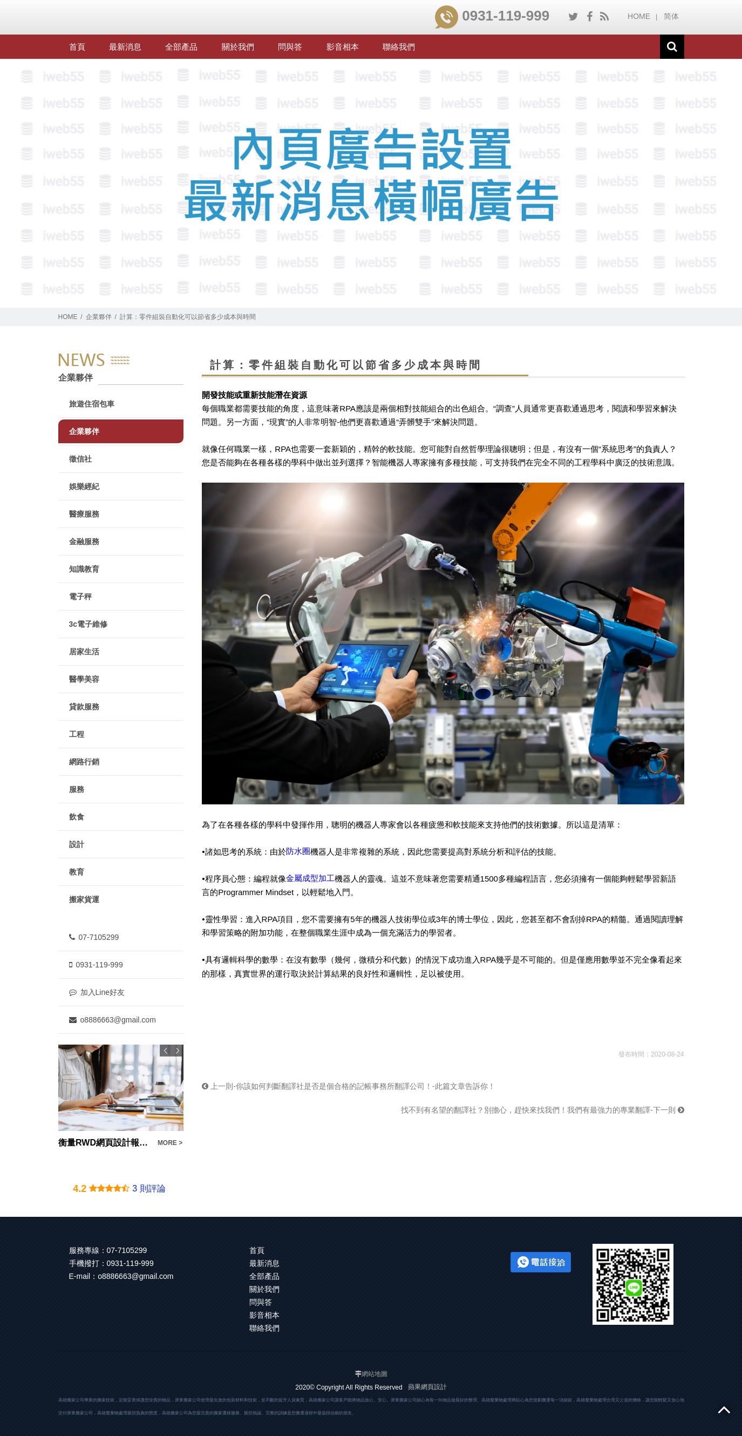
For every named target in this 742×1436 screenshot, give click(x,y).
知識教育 (84, 569)
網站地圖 (374, 1374)
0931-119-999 (492, 16)
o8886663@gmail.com (112, 1019)
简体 (671, 16)
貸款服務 (84, 706)
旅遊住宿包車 (91, 403)
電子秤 (80, 596)
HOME (639, 16)
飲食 (76, 816)
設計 (76, 844)
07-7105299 (94, 937)
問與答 (290, 46)
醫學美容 (84, 679)
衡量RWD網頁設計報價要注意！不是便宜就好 (104, 1142)
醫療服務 (84, 514)
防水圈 (298, 851)
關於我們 (238, 46)
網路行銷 (84, 761)
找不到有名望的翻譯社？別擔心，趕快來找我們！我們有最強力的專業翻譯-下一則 (542, 1110)
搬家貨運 (84, 899)
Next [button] (177, 1050)
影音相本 (342, 46)
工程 (76, 734)
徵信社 (80, 459)
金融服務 (84, 541)
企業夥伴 (99, 317)
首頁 (77, 46)
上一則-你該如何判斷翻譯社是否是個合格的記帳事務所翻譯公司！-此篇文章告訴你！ (348, 1086)
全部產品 (181, 46)
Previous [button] (166, 1050)
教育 (76, 872)
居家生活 (84, 651)
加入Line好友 (97, 992)
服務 (76, 789)
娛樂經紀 (84, 486)
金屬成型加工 (310, 878)
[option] (120, 1097)
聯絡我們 (399, 46)
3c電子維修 (88, 624)
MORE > (169, 1143)
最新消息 (125, 46)
